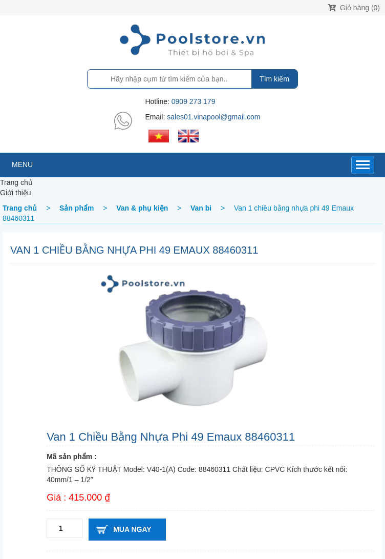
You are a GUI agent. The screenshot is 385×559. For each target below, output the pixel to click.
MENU (22, 164)
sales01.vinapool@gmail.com (213, 117)
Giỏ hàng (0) (354, 8)
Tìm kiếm (274, 79)
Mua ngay (132, 529)
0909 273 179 (194, 101)
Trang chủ (16, 182)
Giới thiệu (15, 193)
